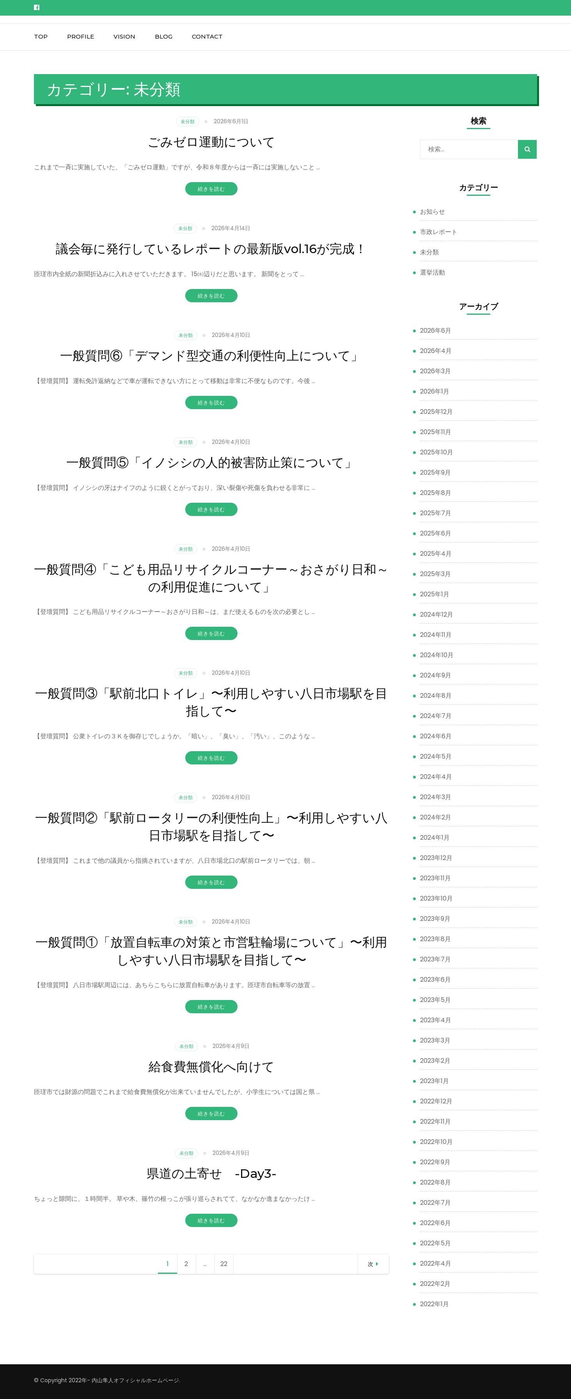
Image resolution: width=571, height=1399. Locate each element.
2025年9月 (435, 472)
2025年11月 (435, 431)
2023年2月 (435, 1060)
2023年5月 (435, 999)
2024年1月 (435, 837)
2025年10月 (436, 452)
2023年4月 (435, 1020)
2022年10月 (436, 1141)
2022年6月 (435, 1222)
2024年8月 (436, 695)
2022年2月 (435, 1283)
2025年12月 (436, 411)
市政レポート (439, 231)
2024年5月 (436, 756)
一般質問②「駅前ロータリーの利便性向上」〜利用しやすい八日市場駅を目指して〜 (211, 826)
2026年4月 (436, 350)
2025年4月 (436, 553)
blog (163, 36)
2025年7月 (435, 513)
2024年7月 (436, 715)
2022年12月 (436, 1101)
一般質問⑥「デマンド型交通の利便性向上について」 (211, 354)
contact (207, 36)
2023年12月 (436, 857)
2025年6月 (435, 533)
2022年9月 (435, 1162)
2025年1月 (434, 594)
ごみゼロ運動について (211, 141)
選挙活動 (432, 272)
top (41, 36)
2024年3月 (435, 797)
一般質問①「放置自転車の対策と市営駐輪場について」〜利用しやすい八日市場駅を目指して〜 (211, 950)
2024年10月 (437, 655)
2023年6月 (435, 979)
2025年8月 (435, 492)
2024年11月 (436, 634)
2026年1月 (434, 391)
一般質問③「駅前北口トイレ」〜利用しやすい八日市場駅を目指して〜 (211, 701)
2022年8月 (435, 1182)
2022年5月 (435, 1243)
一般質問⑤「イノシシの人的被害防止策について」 (211, 461)
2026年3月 (435, 371)
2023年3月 (435, 1040)
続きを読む (211, 189)
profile (80, 36)
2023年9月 (435, 918)
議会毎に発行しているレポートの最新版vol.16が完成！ (211, 248)
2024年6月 (436, 736)
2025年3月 (435, 573)
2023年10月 (436, 898)
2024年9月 (435, 675)
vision (124, 36)
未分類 (188, 121)
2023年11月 (435, 878)
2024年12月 (436, 614)
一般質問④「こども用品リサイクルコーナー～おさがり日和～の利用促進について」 (212, 577)
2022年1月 (434, 1304)
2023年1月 (434, 1080)
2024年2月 (435, 817)
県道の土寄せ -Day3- (211, 1172)
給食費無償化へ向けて (211, 1066)
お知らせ (432, 211)
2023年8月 (435, 938)
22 (226, 1264)
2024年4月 (436, 776)
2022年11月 (435, 1121)
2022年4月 (435, 1263)
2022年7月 (435, 1202)
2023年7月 (435, 959)
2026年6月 (435, 330)
